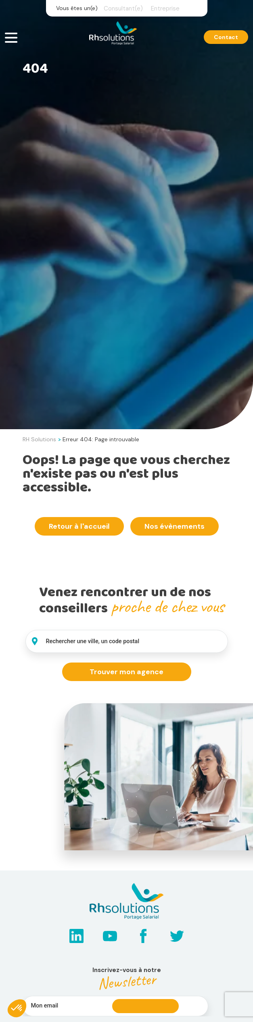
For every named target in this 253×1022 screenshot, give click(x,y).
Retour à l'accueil (79, 526)
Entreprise (165, 8)
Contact (226, 37)
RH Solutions (39, 439)
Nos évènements (174, 526)
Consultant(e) (123, 8)
